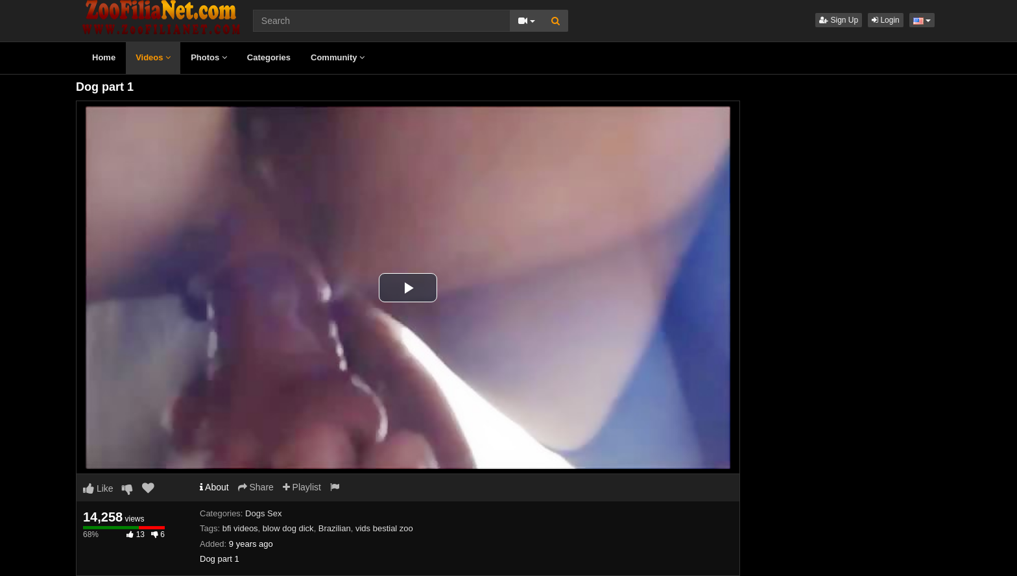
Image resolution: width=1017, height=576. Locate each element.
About (214, 487)
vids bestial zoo (384, 528)
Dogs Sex (263, 513)
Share (256, 487)
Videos (153, 57)
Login (886, 20)
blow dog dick (288, 528)
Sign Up (838, 20)
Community (338, 57)
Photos (209, 57)
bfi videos (240, 528)
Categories (269, 57)
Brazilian (334, 528)
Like (98, 488)
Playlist (302, 487)
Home (103, 57)
